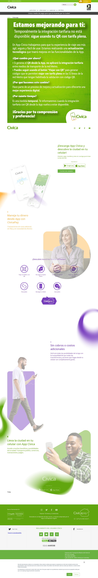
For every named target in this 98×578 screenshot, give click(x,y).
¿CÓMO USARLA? (43, 10)
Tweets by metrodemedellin (14, 533)
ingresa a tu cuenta (85, 1)
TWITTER (14, 529)
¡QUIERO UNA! (53, 10)
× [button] (84, 562)
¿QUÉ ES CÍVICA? (33, 10)
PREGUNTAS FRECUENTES (16, 1)
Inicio (8, 17)
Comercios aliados (66, 171)
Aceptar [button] (69, 574)
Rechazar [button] (76, 574)
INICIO (9, 1)
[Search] (68, 4)
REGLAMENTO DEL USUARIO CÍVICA (49, 528)
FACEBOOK (80, 529)
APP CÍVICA (61, 10)
